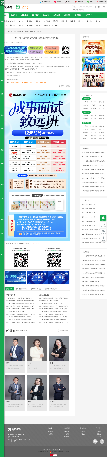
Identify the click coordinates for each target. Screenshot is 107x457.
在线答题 (57, 15)
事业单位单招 (23, 31)
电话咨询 (103, 227)
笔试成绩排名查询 (51, 52)
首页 (8, 31)
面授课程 (81, 10)
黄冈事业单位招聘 (51, 289)
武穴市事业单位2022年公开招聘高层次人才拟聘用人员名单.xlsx (28, 82)
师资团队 (67, 15)
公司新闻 (78, 15)
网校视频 (35, 15)
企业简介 (98, 431)
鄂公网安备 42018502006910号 (59, 451)
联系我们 (98, 436)
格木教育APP (46, 1)
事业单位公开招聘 (21, 289)
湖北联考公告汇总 (35, 52)
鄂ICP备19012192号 (43, 451)
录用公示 (32, 31)
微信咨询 (103, 233)
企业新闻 (82, 431)
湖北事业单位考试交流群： (28, 243)
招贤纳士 (98, 434)
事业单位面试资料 (51, 48)
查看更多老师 (64, 330)
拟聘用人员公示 (36, 289)
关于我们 (89, 15)
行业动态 (82, 434)
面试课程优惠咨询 (35, 48)
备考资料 (46, 15)
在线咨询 (103, 220)
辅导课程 (24, 15)
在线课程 (50, 434)
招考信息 (14, 15)
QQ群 (103, 240)
